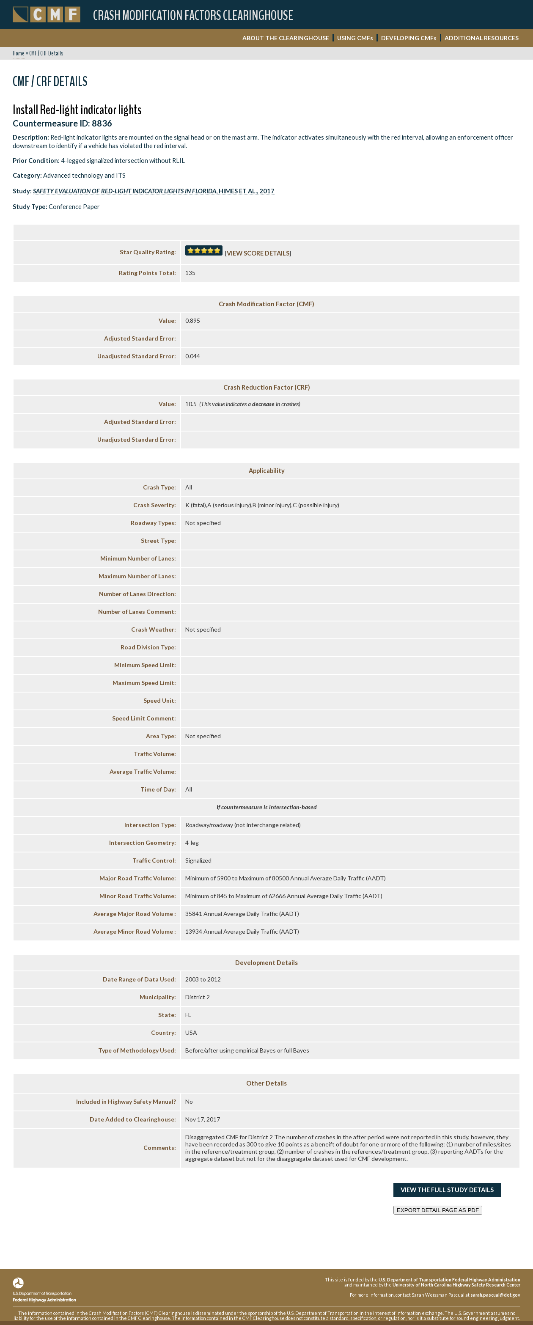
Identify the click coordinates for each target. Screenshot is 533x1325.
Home (19, 53)
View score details (258, 253)
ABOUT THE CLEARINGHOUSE (285, 37)
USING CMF (355, 37)
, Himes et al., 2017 (154, 191)
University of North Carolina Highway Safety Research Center (456, 1284)
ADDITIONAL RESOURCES (482, 37)
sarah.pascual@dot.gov (495, 1295)
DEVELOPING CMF (409, 37)
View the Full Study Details (447, 1189)
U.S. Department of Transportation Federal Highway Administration (449, 1279)
